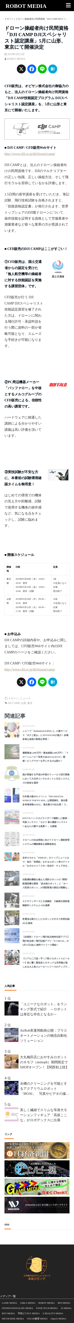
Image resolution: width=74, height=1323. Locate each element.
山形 (23, 703)
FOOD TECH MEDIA (47, 1308)
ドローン (13, 698)
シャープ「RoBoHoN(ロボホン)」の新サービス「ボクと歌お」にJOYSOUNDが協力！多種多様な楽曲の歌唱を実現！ (45, 735)
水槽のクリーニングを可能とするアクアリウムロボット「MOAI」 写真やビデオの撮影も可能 (44, 1089)
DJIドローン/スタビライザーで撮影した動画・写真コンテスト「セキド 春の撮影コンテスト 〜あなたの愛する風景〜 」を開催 (45, 822)
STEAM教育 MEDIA (37, 1318)
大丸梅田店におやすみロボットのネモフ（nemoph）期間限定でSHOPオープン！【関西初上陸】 (44, 1062)
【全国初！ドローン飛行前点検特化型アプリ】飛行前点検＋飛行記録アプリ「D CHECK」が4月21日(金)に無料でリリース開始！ (46, 941)
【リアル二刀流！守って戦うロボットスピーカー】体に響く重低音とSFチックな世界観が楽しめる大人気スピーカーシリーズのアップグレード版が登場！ (46, 963)
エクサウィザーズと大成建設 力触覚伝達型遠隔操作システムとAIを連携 (46, 903)
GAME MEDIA (9, 1303)
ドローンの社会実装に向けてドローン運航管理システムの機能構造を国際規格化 (46, 842)
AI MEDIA (66, 1308)
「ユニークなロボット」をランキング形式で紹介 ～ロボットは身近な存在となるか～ (43, 1009)
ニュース (25, 698)
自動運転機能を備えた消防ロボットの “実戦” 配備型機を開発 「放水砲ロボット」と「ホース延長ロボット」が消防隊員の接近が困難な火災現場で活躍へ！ (46, 884)
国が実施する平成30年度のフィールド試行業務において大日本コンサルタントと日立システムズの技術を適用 (46, 778)
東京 (30, 703)
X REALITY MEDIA (53, 1313)
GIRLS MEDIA (28, 1303)
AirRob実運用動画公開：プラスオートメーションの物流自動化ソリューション (43, 1036)
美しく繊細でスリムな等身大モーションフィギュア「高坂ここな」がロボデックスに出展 (43, 1115)
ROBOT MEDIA (26, 6)
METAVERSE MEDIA (13, 1318)
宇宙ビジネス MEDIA (28, 1313)
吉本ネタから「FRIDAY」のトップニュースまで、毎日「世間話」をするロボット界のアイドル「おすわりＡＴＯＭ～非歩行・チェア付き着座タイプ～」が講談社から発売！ (46, 862)
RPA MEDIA (64, 1303)
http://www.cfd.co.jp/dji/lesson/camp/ (29, 154)
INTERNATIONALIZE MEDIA (17, 1308)
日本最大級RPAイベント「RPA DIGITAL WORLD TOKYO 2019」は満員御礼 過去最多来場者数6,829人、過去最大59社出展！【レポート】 (45, 801)
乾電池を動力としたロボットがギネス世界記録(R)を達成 (46, 921)
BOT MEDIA (8, 1313)
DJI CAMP (13, 703)
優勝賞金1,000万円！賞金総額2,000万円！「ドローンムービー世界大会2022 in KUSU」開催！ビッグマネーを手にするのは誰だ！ (45, 757)
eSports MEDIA (58, 1318)
